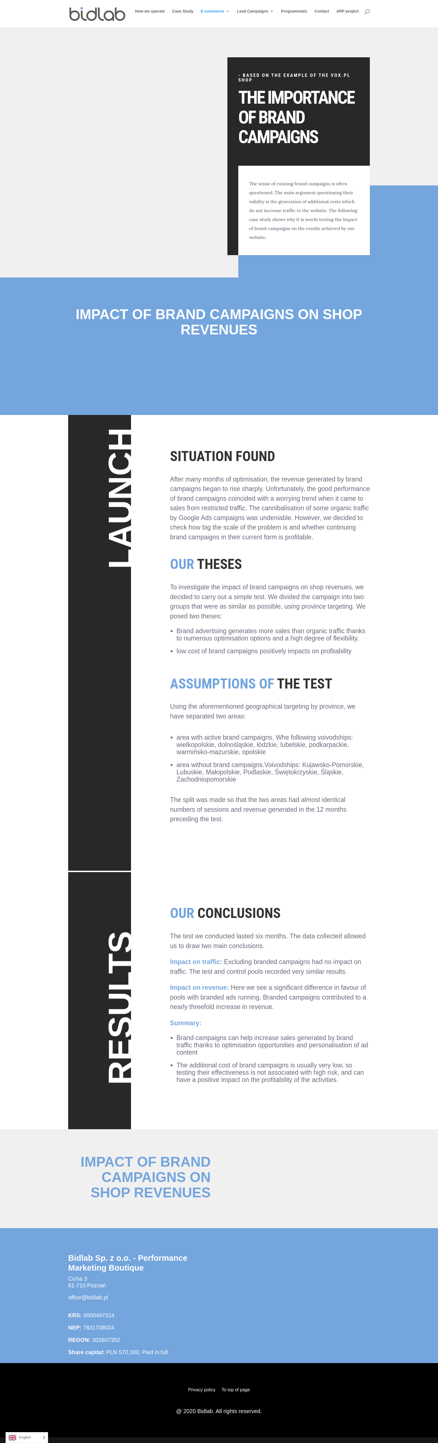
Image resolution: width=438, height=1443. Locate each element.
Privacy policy (201, 1390)
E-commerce (212, 11)
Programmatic (294, 11)
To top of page (236, 1390)
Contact (322, 11)
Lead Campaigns (252, 11)
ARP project (347, 11)
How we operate (150, 11)
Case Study (182, 11)
